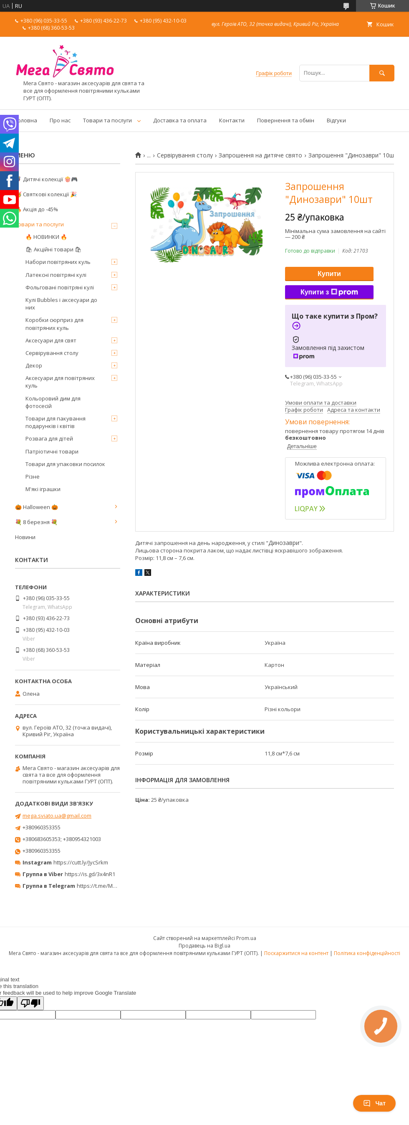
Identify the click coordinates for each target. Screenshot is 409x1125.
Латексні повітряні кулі (55, 275)
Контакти (232, 120)
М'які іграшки (43, 489)
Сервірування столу (185, 155)
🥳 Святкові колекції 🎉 (46, 194)
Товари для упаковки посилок (65, 464)
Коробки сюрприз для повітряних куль (54, 323)
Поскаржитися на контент (296, 953)
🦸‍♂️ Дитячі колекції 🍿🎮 (46, 179)
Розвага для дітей (49, 438)
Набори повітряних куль (58, 262)
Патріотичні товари (51, 451)
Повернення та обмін (285, 120)
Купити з (329, 292)
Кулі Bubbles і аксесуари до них (61, 303)
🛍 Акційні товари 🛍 (53, 249)
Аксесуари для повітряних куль (60, 381)
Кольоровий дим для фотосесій (53, 402)
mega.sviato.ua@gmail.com (57, 815)
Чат (374, 1103)
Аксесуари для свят (50, 340)
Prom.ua (246, 938)
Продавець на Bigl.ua (204, 945)
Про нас (60, 120)
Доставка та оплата (180, 120)
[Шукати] (381, 73)
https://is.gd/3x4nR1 (90, 874)
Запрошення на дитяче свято (260, 155)
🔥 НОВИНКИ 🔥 (46, 237)
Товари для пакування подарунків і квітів (55, 422)
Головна (26, 120)
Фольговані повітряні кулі (59, 287)
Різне (32, 476)
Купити (329, 273)
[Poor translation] (30, 1003)
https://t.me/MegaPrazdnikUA (114, 885)
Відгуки (336, 120)
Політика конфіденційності (367, 953)
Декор (33, 365)
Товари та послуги (107, 120)
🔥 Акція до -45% (36, 209)
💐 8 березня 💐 (36, 522)
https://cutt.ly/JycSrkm (80, 862)
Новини (25, 537)
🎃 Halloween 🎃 (36, 507)
